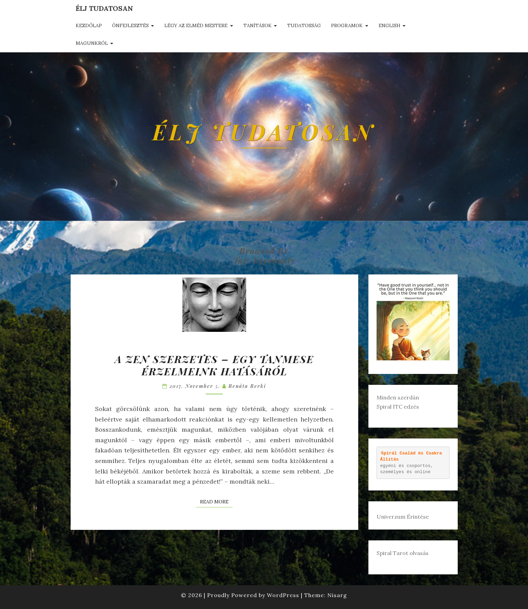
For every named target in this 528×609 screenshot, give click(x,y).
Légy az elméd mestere (195, 25)
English (389, 25)
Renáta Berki (247, 386)
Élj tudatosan (104, 8)
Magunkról (92, 43)
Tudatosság (304, 25)
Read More (216, 501)
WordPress (283, 595)
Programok (347, 25)
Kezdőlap (89, 25)
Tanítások (257, 25)
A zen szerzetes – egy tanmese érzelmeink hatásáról (214, 365)
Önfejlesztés (130, 25)
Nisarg (337, 595)
